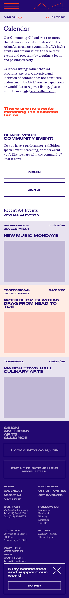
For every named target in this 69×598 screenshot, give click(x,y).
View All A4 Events (21, 215)
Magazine (12, 499)
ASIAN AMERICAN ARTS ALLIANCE (16, 432)
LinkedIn (43, 520)
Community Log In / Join (34, 450)
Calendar (13, 491)
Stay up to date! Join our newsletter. (34, 470)
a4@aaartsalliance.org (40, 91)
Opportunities (52, 491)
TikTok (42, 523)
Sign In (34, 172)
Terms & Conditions (15, 561)
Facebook (43, 513)
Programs (48, 487)
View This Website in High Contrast (14, 553)
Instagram (44, 510)
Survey (34, 586)
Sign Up (34, 190)
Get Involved (50, 495)
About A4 (13, 495)
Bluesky (42, 516)
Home (9, 487)
